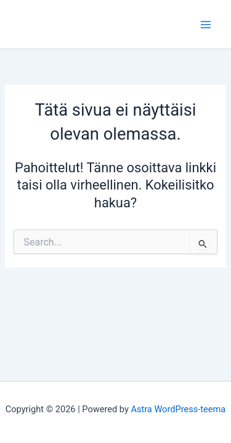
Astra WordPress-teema (178, 409)
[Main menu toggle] (206, 25)
